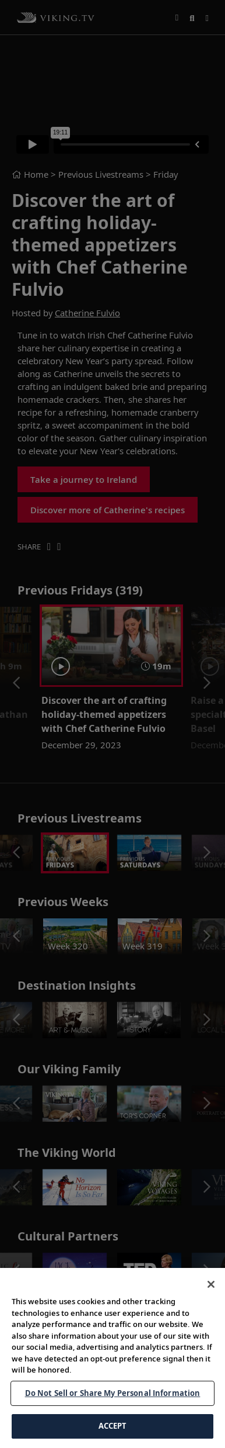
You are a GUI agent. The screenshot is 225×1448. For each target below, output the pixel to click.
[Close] (211, 1284)
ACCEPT (113, 1426)
